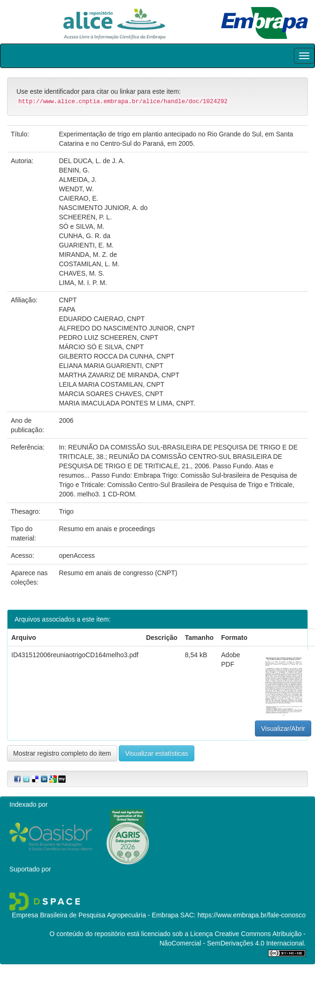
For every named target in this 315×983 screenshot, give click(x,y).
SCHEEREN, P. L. (85, 217)
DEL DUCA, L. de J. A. (91, 161)
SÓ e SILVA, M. (81, 226)
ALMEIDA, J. (77, 179)
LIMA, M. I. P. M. (83, 282)
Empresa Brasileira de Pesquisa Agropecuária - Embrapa (95, 915)
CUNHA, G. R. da (84, 236)
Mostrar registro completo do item (62, 753)
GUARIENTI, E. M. (86, 245)
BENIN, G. (74, 170)
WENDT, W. (76, 189)
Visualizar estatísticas (156, 753)
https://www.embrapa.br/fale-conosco (252, 915)
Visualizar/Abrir (283, 728)
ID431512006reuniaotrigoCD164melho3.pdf (74, 655)
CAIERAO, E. (78, 198)
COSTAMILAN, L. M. (89, 264)
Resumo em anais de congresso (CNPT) (118, 573)
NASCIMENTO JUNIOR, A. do (103, 207)
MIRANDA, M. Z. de (88, 254)
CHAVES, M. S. (81, 273)
